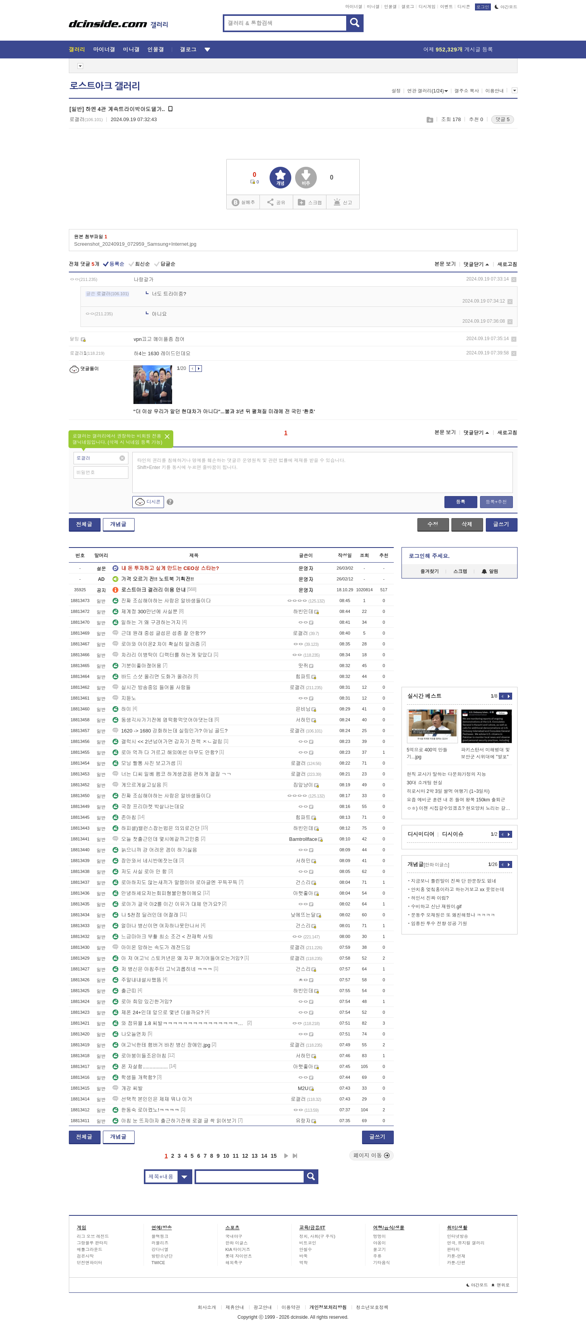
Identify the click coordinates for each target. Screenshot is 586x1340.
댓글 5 (502, 119)
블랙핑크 (160, 1236)
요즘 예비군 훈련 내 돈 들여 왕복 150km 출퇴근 (456, 800)
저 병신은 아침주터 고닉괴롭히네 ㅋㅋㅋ (162, 969)
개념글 (118, 524)
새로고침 (507, 264)
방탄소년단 (162, 1256)
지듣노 (124, 698)
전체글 (84, 524)
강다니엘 (160, 1249)
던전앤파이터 (90, 1262)
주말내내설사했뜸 (137, 980)
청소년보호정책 (372, 1307)
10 (226, 1156)
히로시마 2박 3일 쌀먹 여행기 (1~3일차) (448, 791)
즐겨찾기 (429, 571)
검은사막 (85, 1256)
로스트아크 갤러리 (105, 86)
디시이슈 (453, 834)
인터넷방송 (457, 1236)
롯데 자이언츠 (239, 1256)
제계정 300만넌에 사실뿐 (145, 611)
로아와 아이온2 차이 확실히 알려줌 (156, 644)
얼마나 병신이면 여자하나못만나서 (156, 926)
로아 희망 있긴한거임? (142, 1002)
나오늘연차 (129, 1034)
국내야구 (234, 1236)
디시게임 (427, 6)
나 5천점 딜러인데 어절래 (145, 915)
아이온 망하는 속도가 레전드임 (152, 947)
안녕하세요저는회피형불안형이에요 (157, 893)
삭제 (513, 279)
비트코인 (307, 1243)
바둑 (303, 1256)
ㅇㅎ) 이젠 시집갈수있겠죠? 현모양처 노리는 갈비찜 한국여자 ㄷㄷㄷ (459, 808)
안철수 (305, 1249)
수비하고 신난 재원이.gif (436, 906)
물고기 (379, 1249)
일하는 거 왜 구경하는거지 (147, 622)
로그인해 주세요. (429, 556)
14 (264, 1156)
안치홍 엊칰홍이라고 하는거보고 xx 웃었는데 (457, 889)
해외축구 (234, 1262)
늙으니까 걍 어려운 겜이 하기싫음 (155, 850)
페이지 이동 (372, 1155)
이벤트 (446, 6)
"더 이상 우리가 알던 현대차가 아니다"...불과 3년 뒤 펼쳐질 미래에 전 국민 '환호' (224, 411)
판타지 (453, 1249)
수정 (432, 524)
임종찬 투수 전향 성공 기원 (439, 923)
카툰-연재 (456, 1256)
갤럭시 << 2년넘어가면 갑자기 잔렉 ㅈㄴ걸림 (167, 741)
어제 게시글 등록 (458, 49)
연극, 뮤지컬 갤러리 (466, 1243)
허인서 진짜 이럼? (430, 898)
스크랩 (429, 119)
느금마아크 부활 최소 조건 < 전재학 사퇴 (163, 937)
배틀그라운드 (90, 1249)
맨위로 (501, 1285)
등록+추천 (496, 502)
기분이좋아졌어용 (137, 666)
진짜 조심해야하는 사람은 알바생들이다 (162, 601)
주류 (377, 1256)
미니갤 (373, 6)
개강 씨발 (128, 1088)
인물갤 (390, 6)
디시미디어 (421, 834)
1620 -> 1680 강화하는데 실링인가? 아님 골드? (170, 731)
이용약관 (291, 1307)
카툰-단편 (456, 1262)
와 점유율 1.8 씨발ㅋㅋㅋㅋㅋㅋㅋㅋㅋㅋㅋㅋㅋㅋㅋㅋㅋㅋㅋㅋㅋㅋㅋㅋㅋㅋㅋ (179, 1023)
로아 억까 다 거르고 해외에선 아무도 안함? (165, 752)
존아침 (124, 817)
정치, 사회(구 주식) (317, 1236)
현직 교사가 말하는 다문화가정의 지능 (446, 774)
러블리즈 (160, 1243)
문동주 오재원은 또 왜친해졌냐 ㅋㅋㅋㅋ (453, 915)
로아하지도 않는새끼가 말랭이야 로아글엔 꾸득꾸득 (175, 882)
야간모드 (506, 7)
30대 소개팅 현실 (424, 783)
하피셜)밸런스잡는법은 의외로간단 (156, 828)
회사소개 (207, 1307)
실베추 (243, 202)
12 (245, 1156)
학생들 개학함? (134, 1077)
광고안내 (262, 1307)
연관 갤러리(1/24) (427, 91)
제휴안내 (235, 1307)
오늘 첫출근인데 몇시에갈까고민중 (156, 839)
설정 (396, 91)
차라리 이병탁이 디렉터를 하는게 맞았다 (162, 655)
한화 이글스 (237, 1243)
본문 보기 (445, 264)
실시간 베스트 (425, 696)
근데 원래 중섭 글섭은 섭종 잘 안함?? (159, 633)
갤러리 (77, 49)
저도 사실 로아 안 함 (140, 872)
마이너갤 (353, 6)
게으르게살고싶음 (137, 785)
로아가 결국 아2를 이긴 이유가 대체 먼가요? (166, 904)
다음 (286, 1156)
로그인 (483, 7)
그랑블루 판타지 (92, 1243)
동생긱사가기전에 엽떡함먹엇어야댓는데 (163, 720)
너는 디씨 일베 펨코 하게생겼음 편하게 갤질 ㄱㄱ (172, 774)
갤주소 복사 (466, 91)
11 (235, 1156)
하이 (122, 709)
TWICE (158, 1262)
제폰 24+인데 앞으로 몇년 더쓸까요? (158, 1012)
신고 (343, 202)
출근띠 (124, 991)
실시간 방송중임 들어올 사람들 (152, 687)
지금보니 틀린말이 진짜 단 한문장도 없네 (454, 881)
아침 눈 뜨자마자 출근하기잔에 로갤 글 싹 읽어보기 (174, 1121)
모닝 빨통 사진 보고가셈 (144, 763)
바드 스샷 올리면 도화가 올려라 (152, 676)
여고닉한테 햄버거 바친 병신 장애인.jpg (161, 1045)
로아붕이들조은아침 (139, 1056)
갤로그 (407, 6)
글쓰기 (501, 524)
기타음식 (381, 1262)
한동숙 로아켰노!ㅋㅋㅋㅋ (146, 1110)
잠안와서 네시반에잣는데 (145, 861)
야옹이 (379, 1243)
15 (274, 1156)
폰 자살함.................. (140, 1067)
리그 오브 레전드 (93, 1236)
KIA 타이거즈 (238, 1249)
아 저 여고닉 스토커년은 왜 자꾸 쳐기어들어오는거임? (178, 958)
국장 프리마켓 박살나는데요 (148, 806)
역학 (303, 1262)
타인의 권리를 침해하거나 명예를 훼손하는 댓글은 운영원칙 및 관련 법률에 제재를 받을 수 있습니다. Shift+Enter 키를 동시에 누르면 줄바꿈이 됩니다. (241, 464)
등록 (460, 502)
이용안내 (494, 91)
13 (255, 1156)
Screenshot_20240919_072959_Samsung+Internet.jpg (135, 244)
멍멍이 (379, 1236)
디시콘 (464, 6)
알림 (490, 571)
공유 (276, 202)
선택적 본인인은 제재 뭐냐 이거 (152, 1099)
